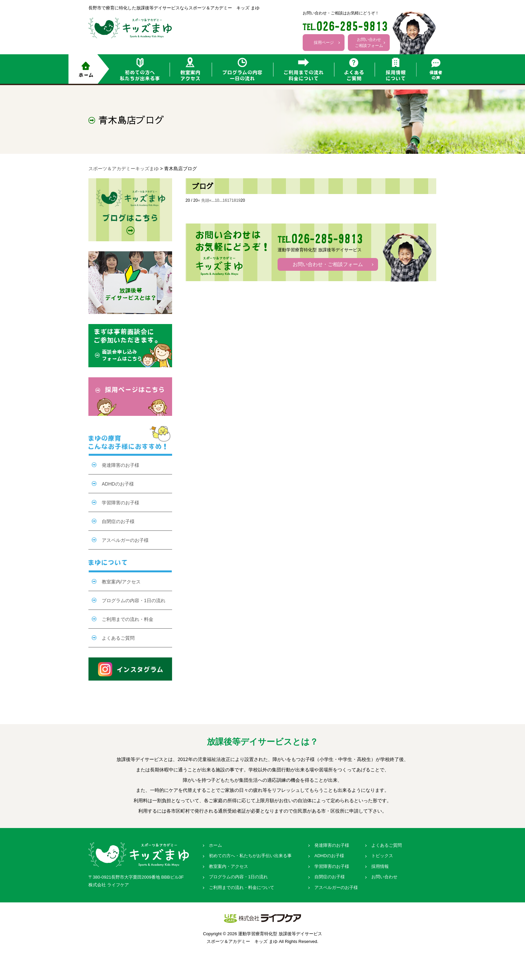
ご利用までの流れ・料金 (127, 619)
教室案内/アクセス (121, 581)
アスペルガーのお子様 (125, 540)
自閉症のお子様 (118, 521)
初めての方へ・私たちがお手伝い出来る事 (250, 855)
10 (217, 200)
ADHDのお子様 (118, 484)
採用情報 (380, 866)
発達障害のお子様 (120, 465)
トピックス (382, 855)
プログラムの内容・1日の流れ (133, 600)
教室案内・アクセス (228, 866)
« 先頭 (203, 200)
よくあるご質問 (118, 638)
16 (225, 200)
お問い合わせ (384, 876)
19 (238, 200)
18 (234, 200)
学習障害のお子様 (120, 502)
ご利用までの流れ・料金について (241, 887)
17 (229, 200)
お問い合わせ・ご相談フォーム (328, 264)
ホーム (215, 845)
